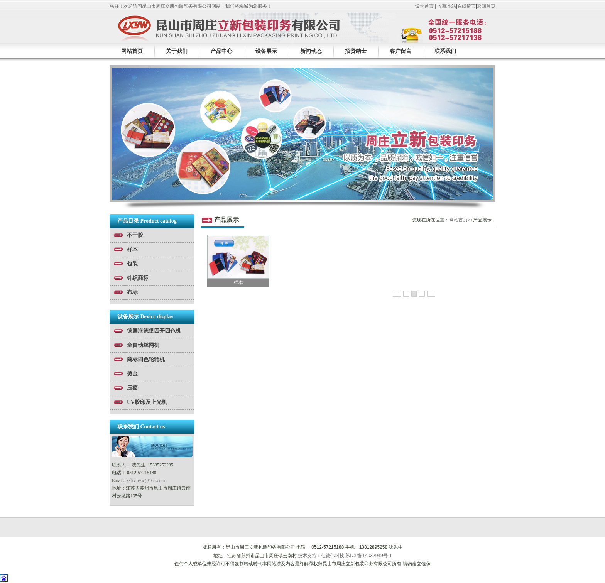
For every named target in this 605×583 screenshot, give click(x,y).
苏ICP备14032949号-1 (368, 555)
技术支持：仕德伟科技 (321, 555)
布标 (132, 292)
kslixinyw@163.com (145, 480)
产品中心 (221, 51)
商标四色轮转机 (146, 359)
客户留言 (400, 51)
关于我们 (177, 51)
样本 (132, 249)
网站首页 (132, 51)
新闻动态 (311, 51)
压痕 (132, 388)
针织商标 (138, 278)
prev (119, 136)
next (486, 136)
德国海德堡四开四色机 (154, 331)
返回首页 (486, 6)
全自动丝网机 (143, 345)
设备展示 (266, 51)
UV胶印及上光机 (147, 402)
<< (397, 293)
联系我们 (445, 51)
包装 (132, 264)
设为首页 (424, 6)
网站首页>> (461, 220)
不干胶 (135, 235)
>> (431, 293)
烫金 (132, 374)
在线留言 (466, 6)
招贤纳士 (356, 51)
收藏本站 (447, 6)
